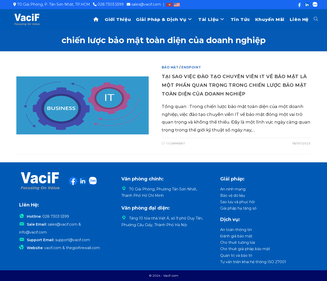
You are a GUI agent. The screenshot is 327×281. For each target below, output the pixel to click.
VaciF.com (170, 275)
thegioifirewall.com (83, 248)
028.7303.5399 (111, 4)
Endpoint (191, 67)
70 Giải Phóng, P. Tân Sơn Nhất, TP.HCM (53, 4)
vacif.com (52, 248)
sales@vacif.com (146, 4)
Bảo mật (170, 67)
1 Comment (175, 143)
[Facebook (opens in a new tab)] (299, 4)
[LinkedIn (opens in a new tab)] (307, 4)
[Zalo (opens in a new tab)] (314, 4)
